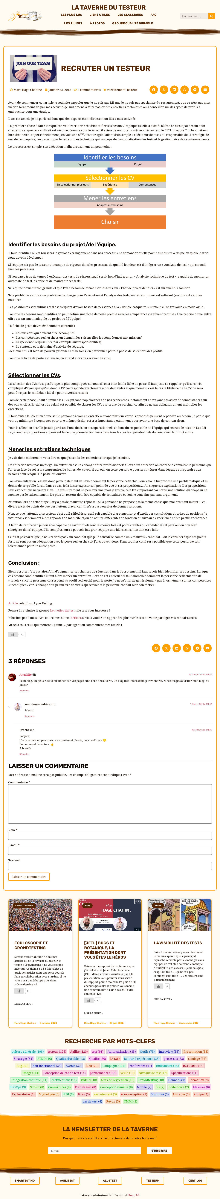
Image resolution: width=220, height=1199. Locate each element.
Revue (113, 1101)
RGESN (89, 1080)
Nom (12, 830)
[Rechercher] (211, 16)
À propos (97, 23)
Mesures (201, 1087)
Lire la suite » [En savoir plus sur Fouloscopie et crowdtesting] (23, 1003)
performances (103, 1072)
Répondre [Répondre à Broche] (24, 754)
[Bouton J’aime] (13, 634)
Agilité (79, 1051)
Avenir (74, 1065)
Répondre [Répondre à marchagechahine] (30, 716)
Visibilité (160, 1094)
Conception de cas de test (64, 1072)
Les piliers (73, 23)
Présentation (196, 1051)
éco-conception (134, 1094)
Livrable (181, 1094)
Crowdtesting (151, 1080)
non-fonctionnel (47, 1065)
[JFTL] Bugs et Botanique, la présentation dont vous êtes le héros (105, 950)
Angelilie (25, 674)
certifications (64, 1080)
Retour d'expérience (142, 1058)
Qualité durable (70, 1058)
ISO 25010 (193, 1065)
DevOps (18, 1087)
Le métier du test (62, 610)
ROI (69, 1094)
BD (160, 1087)
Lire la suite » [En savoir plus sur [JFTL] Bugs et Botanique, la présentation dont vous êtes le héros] (93, 1013)
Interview (169, 1051)
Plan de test (85, 1087)
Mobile (144, 1087)
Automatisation (122, 1051)
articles (76, 618)
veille (127, 1072)
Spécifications (184, 1072)
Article (13, 603)
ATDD (44, 1058)
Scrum (37, 1087)
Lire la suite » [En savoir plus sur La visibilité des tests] (163, 999)
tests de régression (117, 1080)
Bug (22, 1065)
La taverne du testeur (108, 7)
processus (174, 1058)
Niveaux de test (153, 1072)
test (97, 1051)
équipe (201, 1094)
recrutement (116, 90)
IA (115, 1058)
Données (176, 1080)
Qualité (97, 1058)
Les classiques (130, 14)
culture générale (28, 1051)
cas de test (92, 1101)
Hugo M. (134, 1195)
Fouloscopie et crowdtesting (31, 945)
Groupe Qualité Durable (132, 23)
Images (31, 1072)
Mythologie (49, 1094)
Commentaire (19, 782)
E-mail (14, 844)
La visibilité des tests (178, 943)
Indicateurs (167, 1065)
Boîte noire (179, 1087)
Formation (199, 1080)
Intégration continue (29, 1080)
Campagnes (114, 1065)
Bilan (84, 1094)
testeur (132, 90)
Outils (147, 1051)
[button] (153, 89)
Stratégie (23, 1058)
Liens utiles (100, 14)
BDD (92, 1065)
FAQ (153, 14)
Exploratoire (23, 1094)
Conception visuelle (116, 1087)
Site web (14, 860)
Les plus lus (71, 14)
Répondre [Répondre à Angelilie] (24, 690)
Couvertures (59, 1087)
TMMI (130, 1101)
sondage (197, 1058)
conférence (140, 1065)
